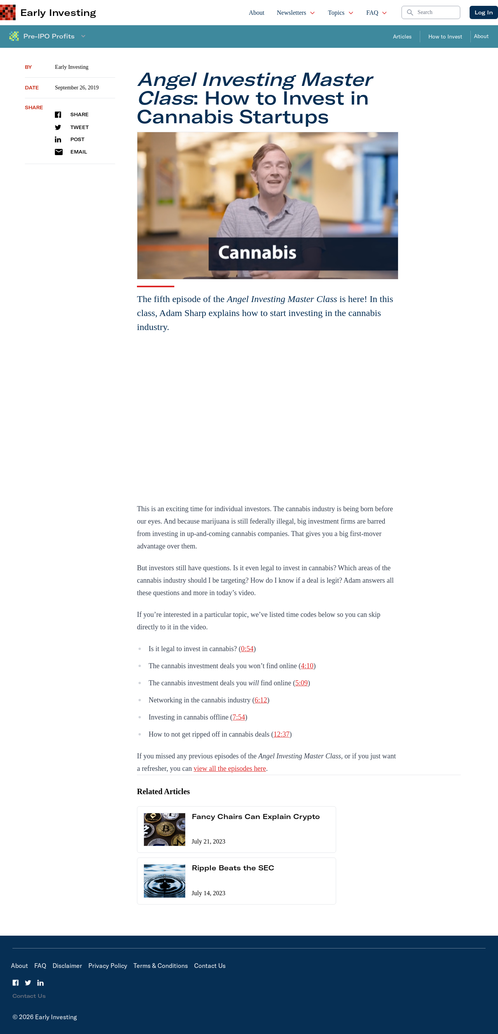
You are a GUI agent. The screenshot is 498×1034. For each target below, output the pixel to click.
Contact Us (210, 965)
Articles (402, 36)
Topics (341, 12)
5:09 (301, 683)
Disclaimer (67, 965)
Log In (484, 12)
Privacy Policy (107, 965)
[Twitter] (28, 983)
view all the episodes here (230, 768)
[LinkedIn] (40, 983)
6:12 (260, 700)
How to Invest (445, 36)
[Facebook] (15, 983)
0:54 (247, 649)
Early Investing (71, 67)
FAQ (377, 12)
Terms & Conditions (160, 965)
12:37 (281, 734)
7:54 (239, 717)
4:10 (307, 666)
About (257, 12)
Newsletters (296, 12)
